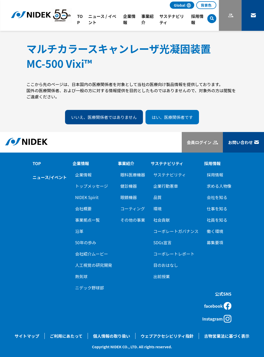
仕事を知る (217, 208)
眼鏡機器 (128, 197)
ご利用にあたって (66, 336)
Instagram (217, 319)
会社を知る (217, 197)
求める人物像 (219, 186)
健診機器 (128, 186)
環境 (157, 208)
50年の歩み (85, 242)
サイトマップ (27, 336)
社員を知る (217, 220)
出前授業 (161, 276)
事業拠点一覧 (87, 220)
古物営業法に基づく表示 (226, 336)
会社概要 (83, 208)
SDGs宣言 (162, 242)
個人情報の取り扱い (111, 336)
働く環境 (215, 231)
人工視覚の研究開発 (93, 265)
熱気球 (81, 276)
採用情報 (215, 175)
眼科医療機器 (132, 175)
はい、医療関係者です (172, 117)
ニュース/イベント (50, 177)
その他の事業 (132, 220)
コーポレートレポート (173, 254)
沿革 (79, 231)
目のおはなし (165, 265)
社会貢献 (161, 220)
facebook (217, 306)
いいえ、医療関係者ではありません (104, 117)
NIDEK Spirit (86, 197)
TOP (37, 163)
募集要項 (215, 242)
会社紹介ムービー (91, 254)
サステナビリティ (169, 175)
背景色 (206, 5)
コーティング (132, 208)
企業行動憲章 (165, 186)
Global (179, 5)
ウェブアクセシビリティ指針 (167, 336)
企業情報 (83, 175)
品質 (157, 197)
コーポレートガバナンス (175, 231)
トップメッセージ (91, 186)
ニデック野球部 (89, 288)
